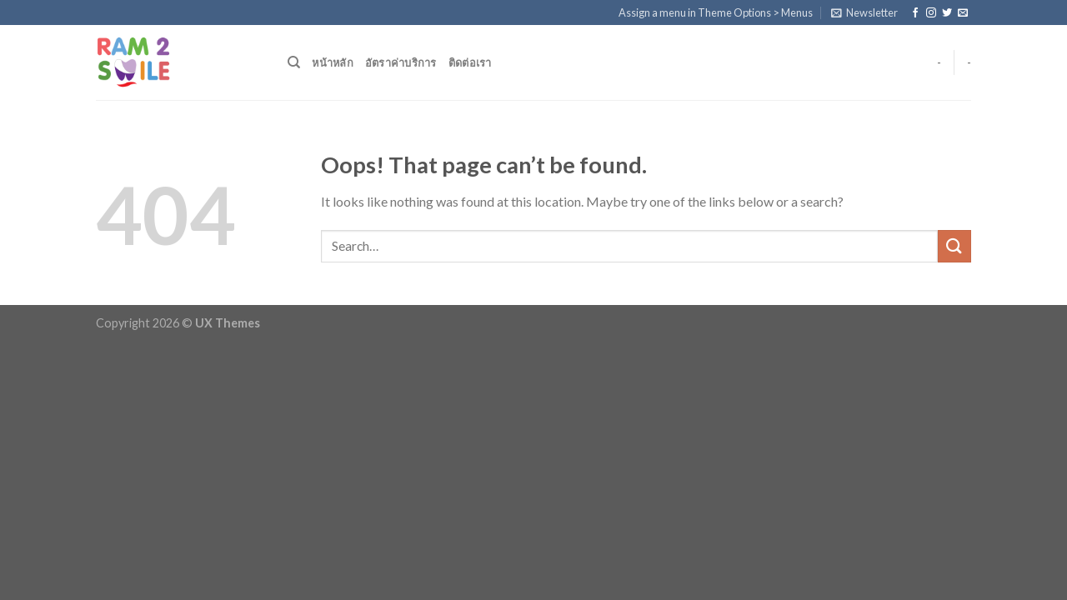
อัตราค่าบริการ (401, 62)
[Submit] (954, 246)
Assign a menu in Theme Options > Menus (716, 12)
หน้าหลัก (332, 62)
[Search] (294, 62)
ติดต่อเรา (470, 62)
